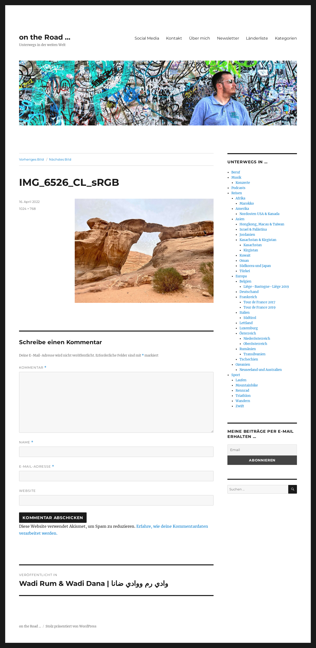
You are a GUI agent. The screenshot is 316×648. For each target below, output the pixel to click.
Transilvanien (254, 354)
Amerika (242, 209)
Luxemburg (249, 328)
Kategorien (286, 38)
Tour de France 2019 (259, 307)
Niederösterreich (256, 338)
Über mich (199, 38)
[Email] (262, 450)
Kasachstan (252, 245)
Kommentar (33, 367)
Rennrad (242, 390)
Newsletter (228, 38)
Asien (240, 219)
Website (27, 491)
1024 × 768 (27, 209)
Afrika (240, 198)
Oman (244, 261)
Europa (241, 276)
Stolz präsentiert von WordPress (71, 626)
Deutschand (249, 292)
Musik (236, 177)
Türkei (245, 271)
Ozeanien (243, 364)
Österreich (248, 333)
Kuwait (245, 255)
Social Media (147, 38)
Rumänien (248, 349)
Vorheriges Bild (31, 159)
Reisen (236, 193)
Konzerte (243, 183)
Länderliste (257, 38)
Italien (245, 313)
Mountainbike (247, 385)
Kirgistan (250, 250)
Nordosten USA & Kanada (259, 214)
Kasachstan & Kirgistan (258, 240)
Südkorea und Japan (255, 266)
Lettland (246, 323)
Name (26, 442)
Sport (235, 375)
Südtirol (249, 318)
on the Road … (44, 37)
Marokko (247, 203)
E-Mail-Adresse (36, 466)
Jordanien (247, 235)
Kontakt (174, 38)
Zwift (240, 406)
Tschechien (249, 359)
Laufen (241, 380)
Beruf (235, 172)
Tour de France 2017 (259, 302)
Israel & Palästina (253, 229)
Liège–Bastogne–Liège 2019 (266, 287)
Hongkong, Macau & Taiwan (262, 224)
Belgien (245, 281)
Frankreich (248, 297)
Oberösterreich (255, 344)
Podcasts (238, 188)
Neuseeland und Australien (261, 370)
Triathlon (243, 396)
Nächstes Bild (60, 159)
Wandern (243, 401)
